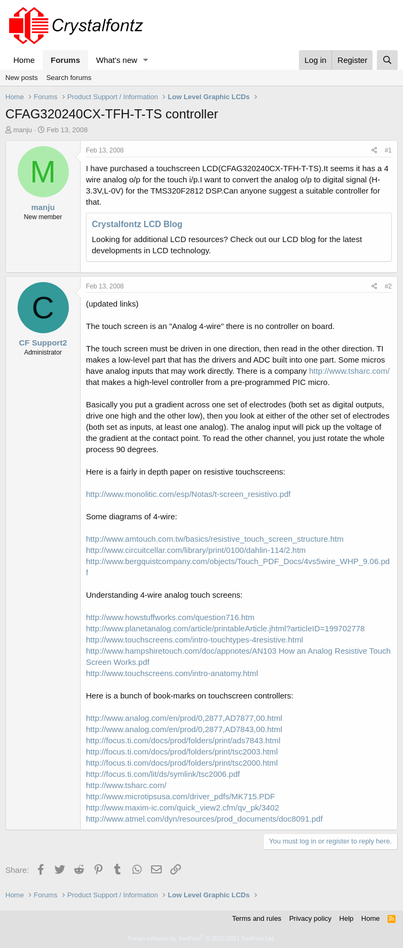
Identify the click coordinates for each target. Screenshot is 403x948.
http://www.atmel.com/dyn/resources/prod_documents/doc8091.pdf (204, 818)
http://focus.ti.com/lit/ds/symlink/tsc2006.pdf (163, 773)
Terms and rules (256, 918)
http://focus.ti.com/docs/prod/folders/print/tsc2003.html (182, 751)
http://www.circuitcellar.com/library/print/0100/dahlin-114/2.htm (196, 550)
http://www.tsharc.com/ (349, 370)
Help (346, 918)
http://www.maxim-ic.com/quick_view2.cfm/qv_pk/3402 (182, 807)
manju (22, 130)
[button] (145, 60)
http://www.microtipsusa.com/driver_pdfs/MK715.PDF (180, 796)
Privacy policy (310, 918)
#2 (388, 286)
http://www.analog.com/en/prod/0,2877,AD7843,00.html (184, 729)
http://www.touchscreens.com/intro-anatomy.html (172, 673)
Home (24, 60)
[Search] (387, 60)
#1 (388, 150)
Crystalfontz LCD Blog (137, 224)
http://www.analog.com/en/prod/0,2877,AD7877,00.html (184, 717)
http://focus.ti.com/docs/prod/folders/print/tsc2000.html (182, 762)
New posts (21, 78)
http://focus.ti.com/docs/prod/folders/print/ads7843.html (183, 740)
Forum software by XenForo (201, 938)
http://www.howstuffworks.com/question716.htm (170, 617)
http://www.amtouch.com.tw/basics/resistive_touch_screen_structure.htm (215, 538)
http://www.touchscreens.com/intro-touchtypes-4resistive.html (194, 639)
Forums (65, 60)
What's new (116, 60)
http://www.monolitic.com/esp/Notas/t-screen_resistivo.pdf (188, 494)
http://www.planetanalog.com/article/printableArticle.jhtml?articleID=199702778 (225, 628)
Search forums (69, 78)
